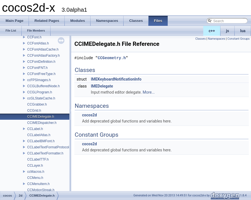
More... (149, 92)
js (227, 31)
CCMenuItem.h (38, 184)
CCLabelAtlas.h (38, 135)
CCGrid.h (34, 110)
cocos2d (89, 115)
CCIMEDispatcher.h (41, 123)
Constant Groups (238, 39)
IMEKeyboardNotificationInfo (116, 79)
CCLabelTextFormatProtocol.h (49, 147)
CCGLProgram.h (39, 92)
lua (242, 31)
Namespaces (216, 39)
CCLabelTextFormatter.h (45, 153)
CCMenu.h (35, 178)
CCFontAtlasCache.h (43, 49)
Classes (200, 39)
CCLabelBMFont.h (41, 141)
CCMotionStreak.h (40, 190)
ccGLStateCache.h (41, 98)
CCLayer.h (35, 166)
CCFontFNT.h (37, 68)
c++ (212, 31)
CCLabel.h (35, 129)
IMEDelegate (102, 86)
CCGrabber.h (37, 104)
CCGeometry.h (112, 58)
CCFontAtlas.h (38, 43)
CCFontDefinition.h (41, 62)
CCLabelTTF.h (38, 159)
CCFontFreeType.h (41, 74)
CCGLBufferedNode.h (43, 86)
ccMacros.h (35, 172)
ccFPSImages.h (39, 80)
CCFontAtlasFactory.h (43, 56)
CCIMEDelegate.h (40, 117)
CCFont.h (34, 37)
